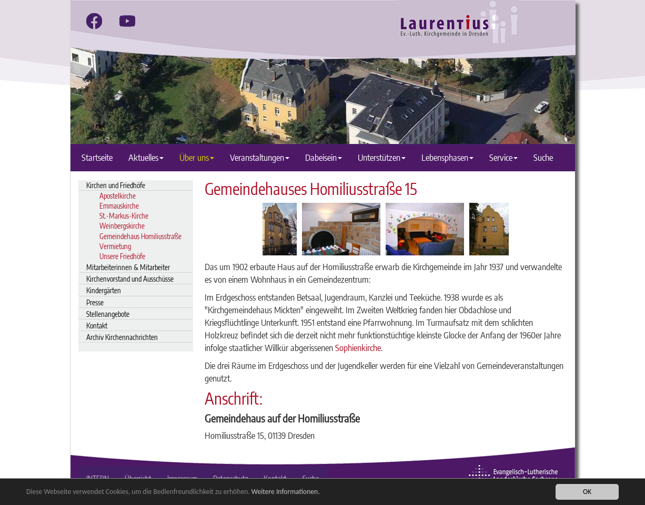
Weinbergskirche (122, 225)
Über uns (196, 157)
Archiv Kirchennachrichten (122, 337)
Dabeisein (323, 157)
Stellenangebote (107, 314)
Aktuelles (146, 157)
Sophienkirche (358, 347)
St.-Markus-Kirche (123, 215)
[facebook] (94, 21)
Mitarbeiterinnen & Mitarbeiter (128, 267)
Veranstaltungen (259, 157)
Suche (543, 157)
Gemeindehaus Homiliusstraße (140, 236)
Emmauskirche (119, 205)
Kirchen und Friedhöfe (115, 185)
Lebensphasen (447, 157)
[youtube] (127, 21)
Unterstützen (382, 157)
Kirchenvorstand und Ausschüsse (130, 278)
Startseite (97, 157)
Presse (95, 302)
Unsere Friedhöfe (122, 256)
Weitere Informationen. (285, 491)
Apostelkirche (117, 195)
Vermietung (115, 246)
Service (503, 157)
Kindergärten (103, 290)
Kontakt (96, 325)
